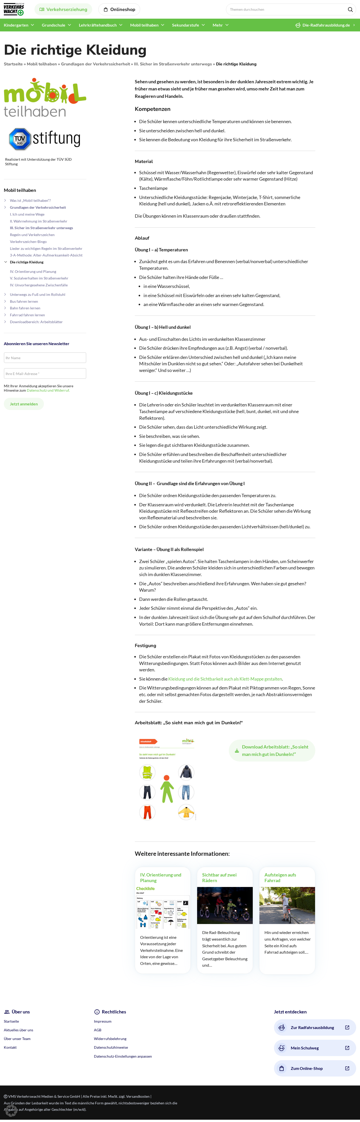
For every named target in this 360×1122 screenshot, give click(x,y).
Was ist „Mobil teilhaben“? (30, 203)
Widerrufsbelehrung (110, 1041)
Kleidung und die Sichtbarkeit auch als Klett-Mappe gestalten (228, 681)
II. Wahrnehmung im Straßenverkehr (38, 223)
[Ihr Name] (45, 360)
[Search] (291, 10)
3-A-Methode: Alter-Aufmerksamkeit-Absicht (46, 257)
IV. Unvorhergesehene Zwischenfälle (39, 287)
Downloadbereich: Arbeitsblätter (36, 324)
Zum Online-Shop (300, 1071)
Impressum (103, 1023)
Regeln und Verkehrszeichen (32, 237)
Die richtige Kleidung (26, 264)
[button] (11, 1111)
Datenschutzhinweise (111, 1049)
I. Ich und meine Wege (27, 216)
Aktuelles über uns (18, 1032)
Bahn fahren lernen (25, 310)
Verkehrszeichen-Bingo (28, 244)
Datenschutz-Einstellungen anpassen (123, 1058)
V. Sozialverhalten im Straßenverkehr (39, 280)
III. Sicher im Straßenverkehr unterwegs (173, 66)
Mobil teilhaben (42, 66)
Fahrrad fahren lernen (27, 317)
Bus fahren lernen (24, 303)
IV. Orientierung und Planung (33, 274)
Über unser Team (17, 1041)
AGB (97, 1032)
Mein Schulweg (298, 1050)
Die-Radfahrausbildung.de (322, 27)
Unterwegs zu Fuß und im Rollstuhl (37, 297)
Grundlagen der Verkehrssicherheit (95, 66)
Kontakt (10, 1049)
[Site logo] (14, 9)
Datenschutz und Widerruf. (48, 392)
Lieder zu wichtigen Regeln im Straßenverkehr (46, 251)
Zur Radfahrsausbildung (305, 1030)
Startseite (13, 66)
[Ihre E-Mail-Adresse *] (45, 375)
